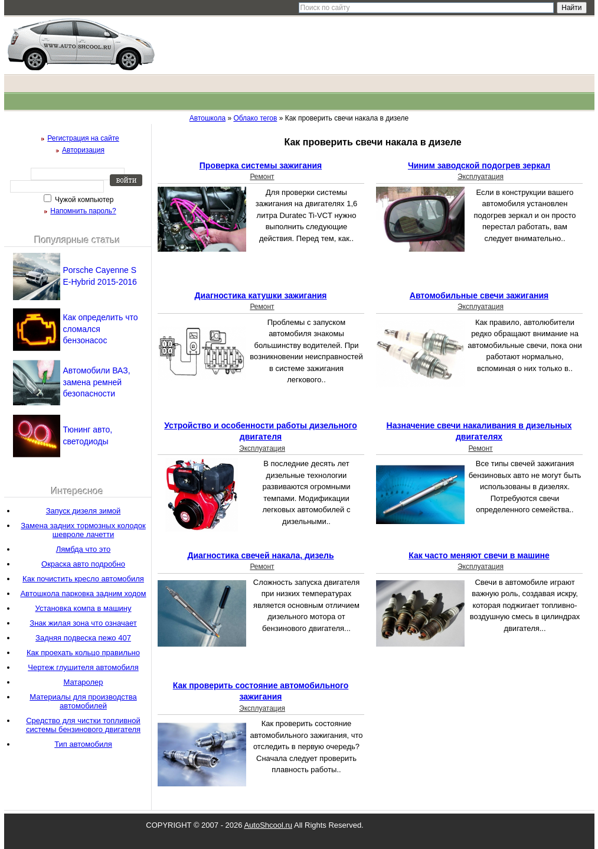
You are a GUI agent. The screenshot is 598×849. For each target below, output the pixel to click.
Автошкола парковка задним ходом (83, 593)
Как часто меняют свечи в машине (479, 555)
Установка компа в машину (83, 608)
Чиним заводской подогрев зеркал (479, 165)
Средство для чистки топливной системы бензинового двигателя (83, 725)
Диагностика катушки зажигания (261, 295)
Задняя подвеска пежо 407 (83, 637)
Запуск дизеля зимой (83, 510)
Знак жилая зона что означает (83, 623)
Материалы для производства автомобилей (83, 701)
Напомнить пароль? (83, 211)
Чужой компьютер (83, 200)
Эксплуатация (481, 177)
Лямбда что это (83, 549)
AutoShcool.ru (268, 825)
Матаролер (83, 682)
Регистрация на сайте (83, 138)
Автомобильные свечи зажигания (479, 295)
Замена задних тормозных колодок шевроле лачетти (83, 530)
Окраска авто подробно (83, 564)
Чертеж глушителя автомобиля (83, 667)
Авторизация (83, 150)
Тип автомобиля (83, 744)
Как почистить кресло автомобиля (83, 578)
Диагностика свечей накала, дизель (260, 555)
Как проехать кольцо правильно (83, 652)
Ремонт (262, 177)
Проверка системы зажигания (261, 165)
